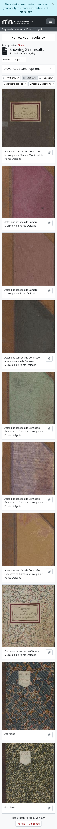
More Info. (26, 11)
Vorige (21, 823)
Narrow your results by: (28, 37)
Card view (29, 77)
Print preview (11, 77)
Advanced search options (22, 69)
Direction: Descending (41, 83)
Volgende (34, 823)
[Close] (53, 4)
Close (21, 45)
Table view (46, 77)
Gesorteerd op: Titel (14, 83)
